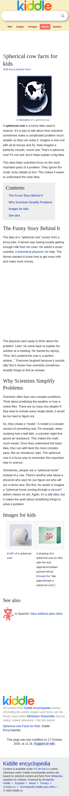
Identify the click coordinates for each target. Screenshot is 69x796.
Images (20, 26)
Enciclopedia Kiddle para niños (37, 786)
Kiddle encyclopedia (37, 708)
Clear (55, 16)
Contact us (9, 786)
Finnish (41, 576)
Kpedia (45, 26)
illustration (25, 120)
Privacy (44, 783)
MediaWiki (48, 779)
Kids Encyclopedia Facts (17, 69)
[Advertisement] (34, 41)
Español (57, 26)
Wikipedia (56, 776)
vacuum (56, 489)
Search (62, 16)
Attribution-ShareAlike (40, 716)
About (32, 783)
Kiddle (6, 783)
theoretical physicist (30, 251)
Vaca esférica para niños (46, 613)
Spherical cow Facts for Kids (21, 726)
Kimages (32, 26)
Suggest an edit (44, 743)
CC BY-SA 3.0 (42, 768)
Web (10, 26)
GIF (11, 553)
